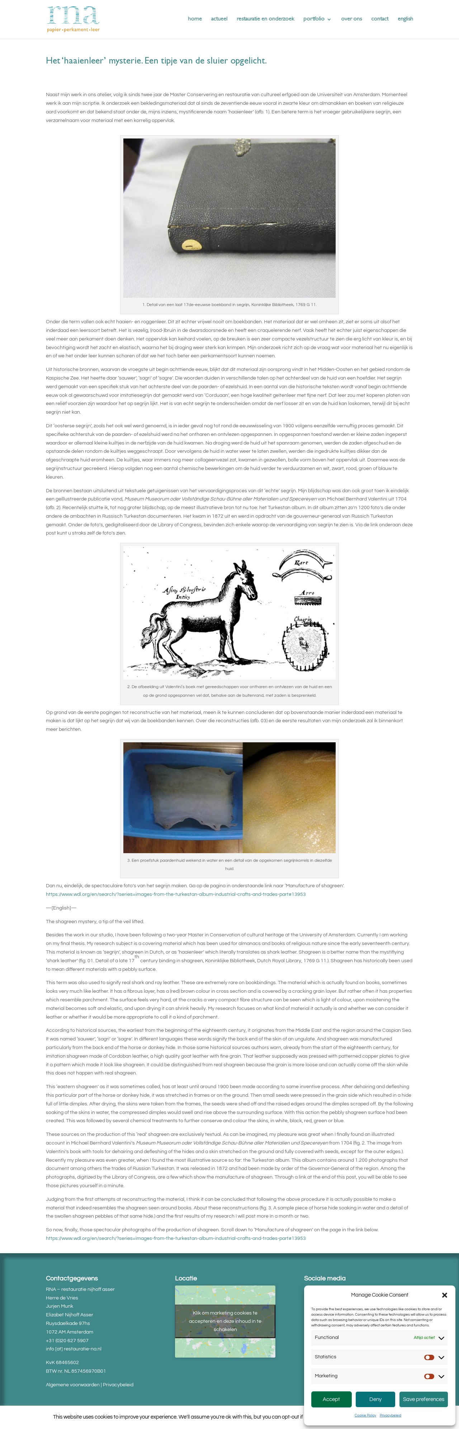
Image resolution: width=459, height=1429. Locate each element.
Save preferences (423, 1399)
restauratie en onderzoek (265, 19)
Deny (375, 1399)
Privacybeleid (390, 1415)
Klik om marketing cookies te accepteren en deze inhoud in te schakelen (225, 1321)
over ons (351, 19)
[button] (444, 1295)
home (195, 19)
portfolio (314, 19)
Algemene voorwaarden (73, 1384)
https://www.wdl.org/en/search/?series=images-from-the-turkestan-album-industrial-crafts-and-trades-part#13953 (176, 894)
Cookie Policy (365, 1415)
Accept (331, 1399)
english (405, 19)
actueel (219, 19)
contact (379, 19)
